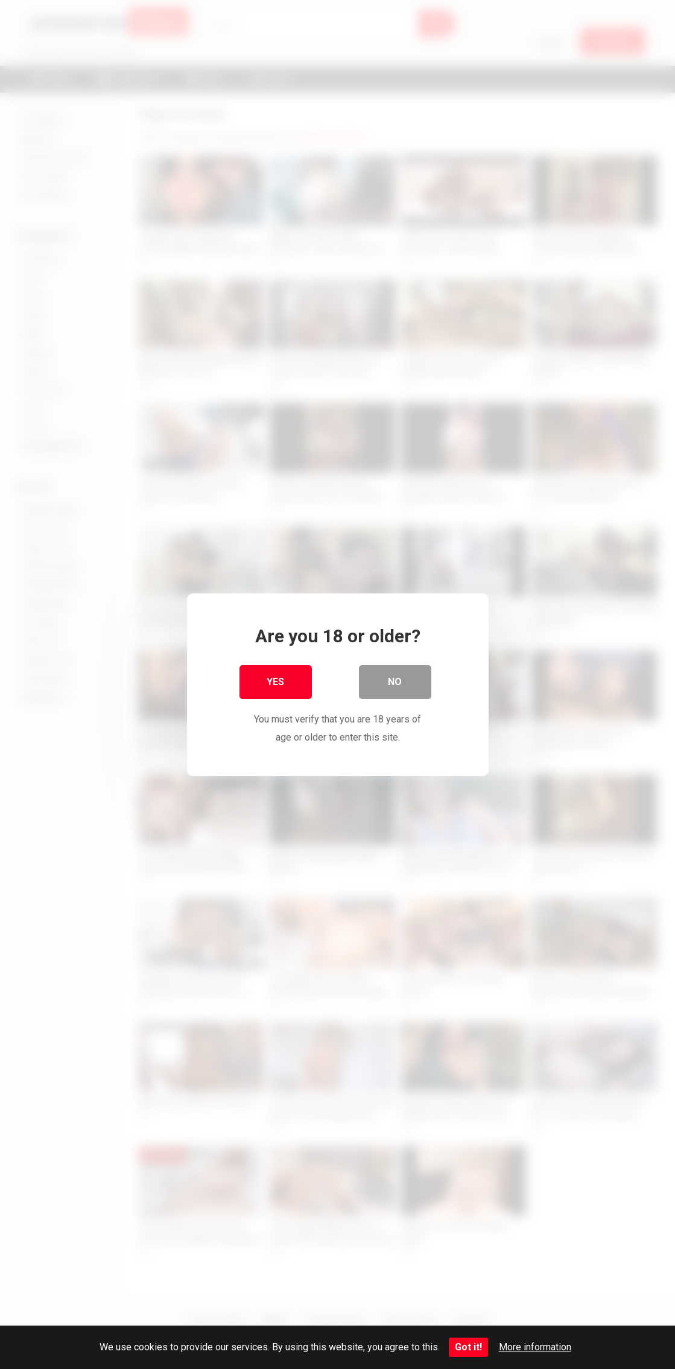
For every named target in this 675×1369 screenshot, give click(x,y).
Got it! (468, 1347)
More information (535, 1347)
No (395, 681)
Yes (275, 681)
